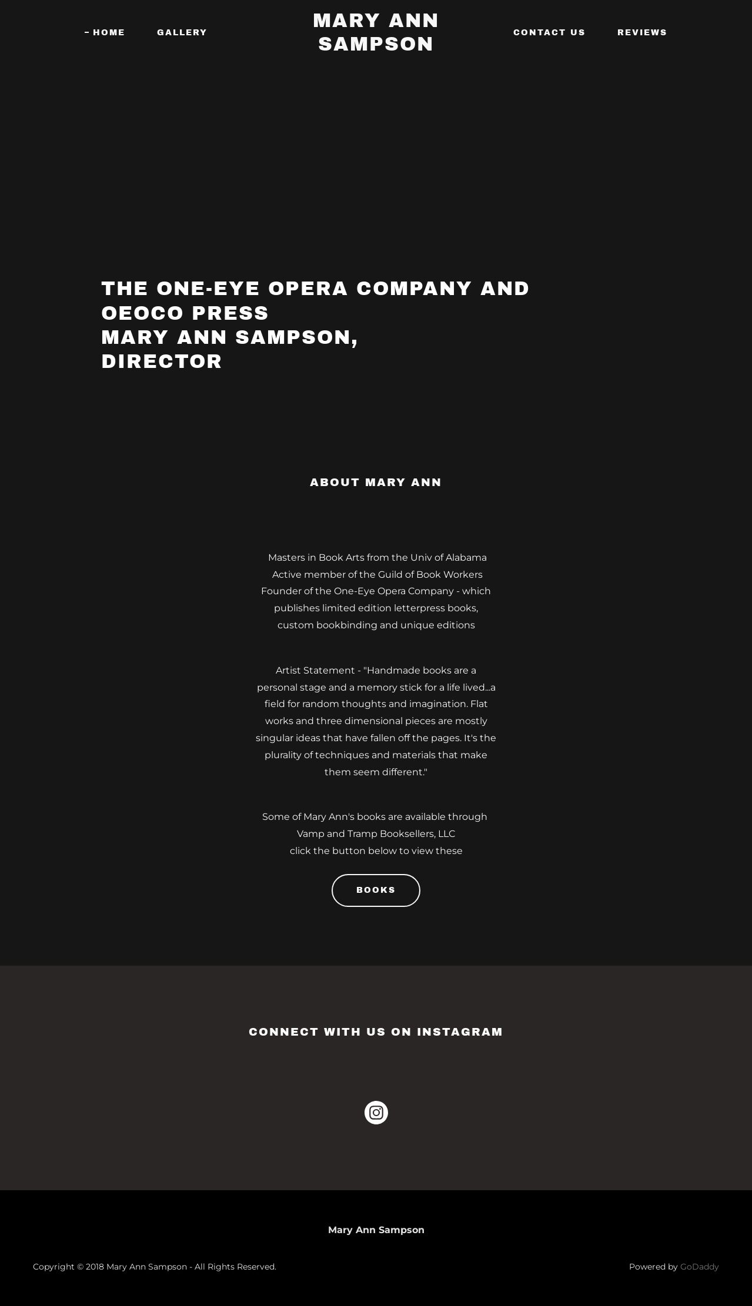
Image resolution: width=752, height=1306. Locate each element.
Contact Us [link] (549, 32)
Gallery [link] (182, 32)
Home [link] (109, 32)
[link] (376, 47)
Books (376, 890)
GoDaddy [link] (699, 1266)
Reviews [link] (642, 32)
